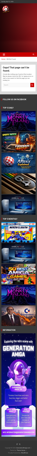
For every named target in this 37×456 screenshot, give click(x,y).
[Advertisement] (18, 33)
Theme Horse (21, 450)
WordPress (24, 453)
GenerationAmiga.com (23, 448)
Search (32, 85)
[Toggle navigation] (3, 54)
